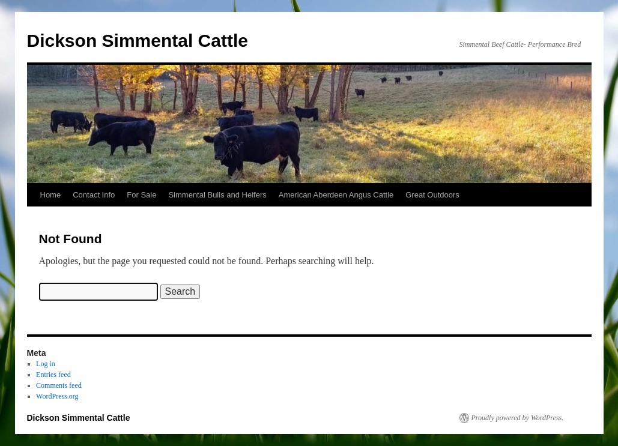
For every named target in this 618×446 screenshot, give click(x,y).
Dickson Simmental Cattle (137, 40)
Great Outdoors (432, 194)
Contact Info (94, 194)
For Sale (141, 194)
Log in (45, 364)
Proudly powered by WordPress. (517, 418)
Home (50, 194)
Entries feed (53, 374)
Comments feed (59, 385)
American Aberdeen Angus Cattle (336, 194)
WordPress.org (57, 396)
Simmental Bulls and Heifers (217, 194)
